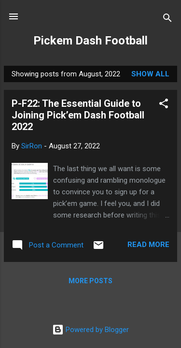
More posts (90, 281)
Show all (150, 74)
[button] (163, 105)
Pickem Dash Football (90, 40)
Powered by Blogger (90, 329)
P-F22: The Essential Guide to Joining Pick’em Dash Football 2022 (78, 115)
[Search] (167, 19)
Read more (148, 244)
